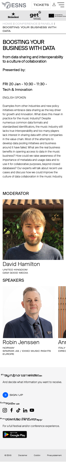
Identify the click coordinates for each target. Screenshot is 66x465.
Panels (46, 23)
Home (8, 23)
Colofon (37, 455)
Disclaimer (22, 455)
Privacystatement (54, 455)
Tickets (41, 5)
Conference (26, 23)
